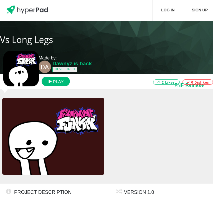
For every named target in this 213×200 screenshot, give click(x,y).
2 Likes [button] (166, 82)
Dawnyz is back (72, 63)
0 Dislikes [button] (197, 82)
